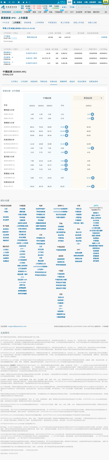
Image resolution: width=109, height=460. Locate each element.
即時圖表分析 (40, 214)
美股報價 (60, 300)
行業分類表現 (22, 229)
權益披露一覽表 (22, 274)
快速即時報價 (41, 209)
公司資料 (40, 269)
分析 (61, 306)
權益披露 (41, 261)
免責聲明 (6, 258)
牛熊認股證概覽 (61, 250)
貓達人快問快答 (96, 218)
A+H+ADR (22, 282)
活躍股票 (22, 220)
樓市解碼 (96, 261)
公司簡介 (6, 249)
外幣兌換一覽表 (79, 223)
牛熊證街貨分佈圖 (61, 279)
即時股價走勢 (40, 244)
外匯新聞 (78, 214)
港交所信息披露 (61, 214)
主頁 (6, 209)
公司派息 (22, 257)
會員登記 (6, 229)
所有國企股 (22, 234)
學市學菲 (96, 225)
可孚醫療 (7, 36)
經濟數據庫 (22, 288)
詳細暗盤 (104, 37)
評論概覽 (61, 226)
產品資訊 (6, 217)
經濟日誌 (22, 285)
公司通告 (22, 251)
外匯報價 (78, 212)
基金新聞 (78, 238)
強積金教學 (78, 261)
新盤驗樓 (96, 256)
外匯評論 (61, 238)
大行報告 (22, 263)
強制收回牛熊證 (61, 288)
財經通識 (96, 251)
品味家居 (96, 253)
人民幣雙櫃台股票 (22, 226)
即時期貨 (22, 217)
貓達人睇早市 (96, 215)
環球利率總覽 (22, 293)
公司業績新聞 (22, 260)
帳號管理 (6, 232)
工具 (79, 244)
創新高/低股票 (22, 223)
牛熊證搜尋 (61, 274)
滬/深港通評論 (60, 232)
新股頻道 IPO (22, 271)
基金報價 (78, 235)
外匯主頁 (78, 209)
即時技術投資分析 (40, 272)
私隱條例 (6, 261)
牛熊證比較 (61, 277)
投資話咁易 (96, 233)
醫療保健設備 (32, 37)
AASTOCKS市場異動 (40, 266)
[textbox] (92, 7)
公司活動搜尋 (22, 268)
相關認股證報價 (41, 223)
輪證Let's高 (96, 243)
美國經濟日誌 (61, 314)
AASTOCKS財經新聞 (61, 209)
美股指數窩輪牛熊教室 (96, 246)
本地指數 (22, 209)
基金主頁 (78, 232)
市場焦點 (96, 241)
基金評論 (61, 235)
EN (13, 2)
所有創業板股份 (22, 240)
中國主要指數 (22, 214)
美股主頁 (61, 297)
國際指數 (22, 212)
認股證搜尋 (61, 259)
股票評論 (61, 229)
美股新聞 (60, 311)
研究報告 (61, 241)
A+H (22, 277)
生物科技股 (22, 246)
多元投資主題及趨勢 (96, 230)
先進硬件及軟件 (31, 53)
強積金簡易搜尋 (79, 256)
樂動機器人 (8, 52)
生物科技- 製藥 (31, 58)
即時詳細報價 (40, 212)
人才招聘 (6, 252)
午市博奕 (96, 223)
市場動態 (60, 303)
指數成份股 (22, 232)
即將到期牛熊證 (61, 285)
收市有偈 (96, 220)
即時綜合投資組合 (40, 275)
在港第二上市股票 (22, 243)
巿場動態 (78, 220)
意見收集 (6, 237)
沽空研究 (22, 254)
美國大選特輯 (96, 235)
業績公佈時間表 (22, 266)
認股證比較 (61, 262)
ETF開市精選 (96, 228)
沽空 (40, 246)
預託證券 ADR (22, 279)
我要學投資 (96, 248)
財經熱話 (96, 238)
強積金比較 (78, 258)
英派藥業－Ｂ (9, 57)
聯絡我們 (6, 240)
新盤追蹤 (96, 258)
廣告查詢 (6, 255)
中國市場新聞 (61, 217)
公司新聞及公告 (41, 264)
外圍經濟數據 (61, 317)
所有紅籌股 (22, 237)
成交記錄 (41, 249)
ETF (22, 249)
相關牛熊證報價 (41, 226)
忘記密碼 (6, 235)
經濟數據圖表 (22, 291)
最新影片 (96, 213)
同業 (40, 258)
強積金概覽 (78, 253)
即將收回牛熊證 (61, 282)
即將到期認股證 (61, 265)
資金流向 (41, 255)
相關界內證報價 (41, 229)
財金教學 (6, 220)
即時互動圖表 (40, 217)
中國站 (6, 212)
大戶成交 (41, 252)
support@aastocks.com (17, 326)
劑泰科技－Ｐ (9, 62)
